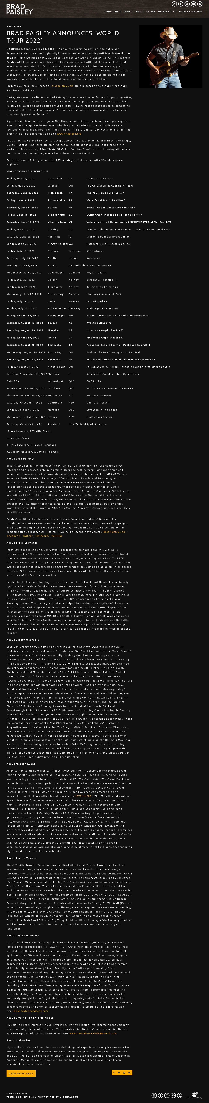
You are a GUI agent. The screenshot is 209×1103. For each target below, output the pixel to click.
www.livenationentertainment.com (93, 1033)
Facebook (13, 536)
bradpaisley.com (63, 85)
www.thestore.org (69, 133)
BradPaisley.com (115, 531)
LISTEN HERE (83, 796)
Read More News (21, 1073)
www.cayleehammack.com (31, 1011)
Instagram (42, 536)
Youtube (57, 536)
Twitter (28, 536)
